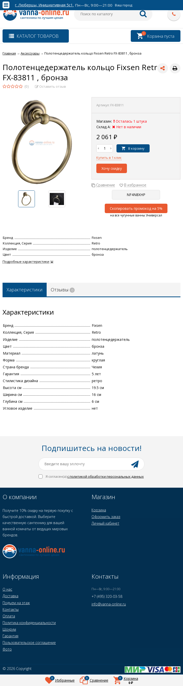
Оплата (9, 616)
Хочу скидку (111, 168)
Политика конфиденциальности (29, 622)
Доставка (10, 595)
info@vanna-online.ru (109, 604)
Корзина (99, 510)
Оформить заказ (106, 516)
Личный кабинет (105, 523)
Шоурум (9, 629)
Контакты (11, 609)
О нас (7, 589)
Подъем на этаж (16, 602)
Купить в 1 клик (109, 157)
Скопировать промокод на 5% (136, 208)
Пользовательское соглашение (29, 642)
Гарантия (10, 635)
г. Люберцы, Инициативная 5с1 (44, 5)
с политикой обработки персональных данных (105, 476)
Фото (7, 649)
